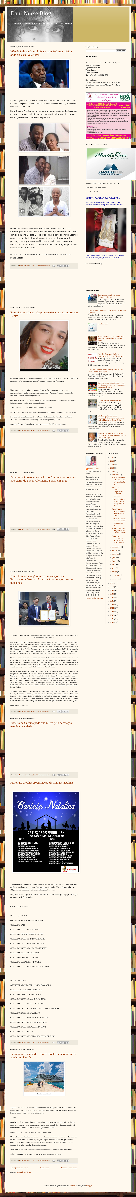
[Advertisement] (44, 288)
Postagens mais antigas (69, 1168)
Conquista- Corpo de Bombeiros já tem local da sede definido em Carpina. (106, 371)
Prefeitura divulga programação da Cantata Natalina (41, 782)
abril (114, 568)
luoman (72, 1186)
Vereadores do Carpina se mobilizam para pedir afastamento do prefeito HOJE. (111, 339)
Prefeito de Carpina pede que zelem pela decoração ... (119, 522)
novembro (116, 547)
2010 (112, 622)
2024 (112, 464)
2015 (112, 605)
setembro (115, 554)
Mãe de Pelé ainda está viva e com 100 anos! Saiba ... (118, 481)
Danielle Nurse (93, 469)
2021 (112, 583)
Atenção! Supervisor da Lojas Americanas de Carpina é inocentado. (111, 355)
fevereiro (115, 575)
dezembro (116, 475)
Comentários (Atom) (24, 1172)
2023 (112, 468)
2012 (112, 615)
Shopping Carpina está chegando (109, 400)
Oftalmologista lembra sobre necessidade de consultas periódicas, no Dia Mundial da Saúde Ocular (111, 418)
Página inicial (44, 1168)
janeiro (115, 579)
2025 (112, 461)
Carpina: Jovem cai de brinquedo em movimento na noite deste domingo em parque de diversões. (111, 385)
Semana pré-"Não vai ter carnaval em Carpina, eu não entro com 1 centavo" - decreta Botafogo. (112, 436)
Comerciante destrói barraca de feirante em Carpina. (109, 296)
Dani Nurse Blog (30, 13)
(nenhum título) (103, 324)
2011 (112, 619)
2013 (112, 612)
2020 (112, 587)
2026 (112, 457)
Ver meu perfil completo (94, 598)
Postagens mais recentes (19, 1168)
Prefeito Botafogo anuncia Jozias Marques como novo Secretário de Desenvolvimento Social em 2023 (43, 479)
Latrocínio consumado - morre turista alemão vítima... (118, 539)
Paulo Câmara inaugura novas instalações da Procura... (118, 512)
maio (114, 565)
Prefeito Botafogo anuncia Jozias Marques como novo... (118, 502)
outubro (115, 550)
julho (114, 558)
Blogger (89, 1186)
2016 (112, 601)
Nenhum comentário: (43, 266)
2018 (112, 594)
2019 (112, 590)
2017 (112, 597)
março (114, 572)
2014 (112, 608)
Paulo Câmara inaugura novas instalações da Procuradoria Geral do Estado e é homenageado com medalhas (42, 579)
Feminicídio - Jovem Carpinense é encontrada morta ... (117, 492)
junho (114, 561)
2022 (112, 472)
